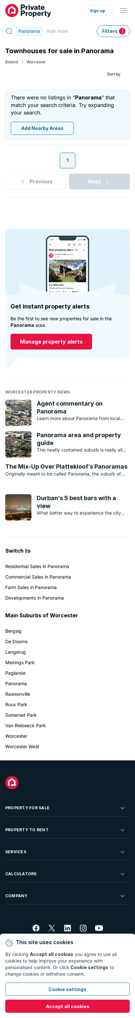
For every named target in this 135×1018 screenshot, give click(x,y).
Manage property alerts (51, 342)
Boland (11, 61)
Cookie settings (67, 989)
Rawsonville (17, 694)
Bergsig (13, 631)
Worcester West (22, 746)
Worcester (36, 61)
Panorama (16, 683)
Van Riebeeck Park (25, 725)
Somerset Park (21, 715)
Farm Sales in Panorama (31, 587)
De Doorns (16, 641)
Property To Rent (65, 830)
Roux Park (16, 704)
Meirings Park (20, 662)
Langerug (15, 652)
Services (65, 852)
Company (65, 896)
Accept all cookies (67, 1006)
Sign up (97, 10)
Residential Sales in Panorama (37, 566)
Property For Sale (65, 808)
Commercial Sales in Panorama (38, 577)
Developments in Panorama (34, 598)
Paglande (15, 673)
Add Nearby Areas (42, 128)
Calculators (65, 874)
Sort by (114, 74)
